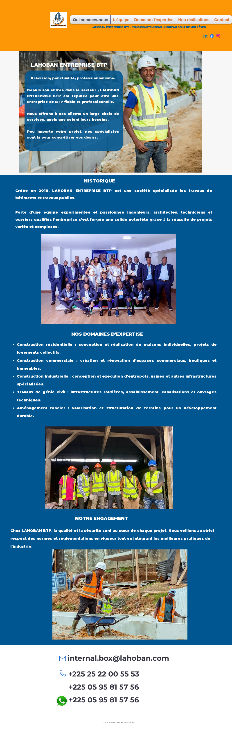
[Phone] (62, 673)
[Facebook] (211, 36)
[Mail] (63, 658)
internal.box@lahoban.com (118, 658)
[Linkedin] (205, 36)
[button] (109, 467)
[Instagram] (218, 36)
